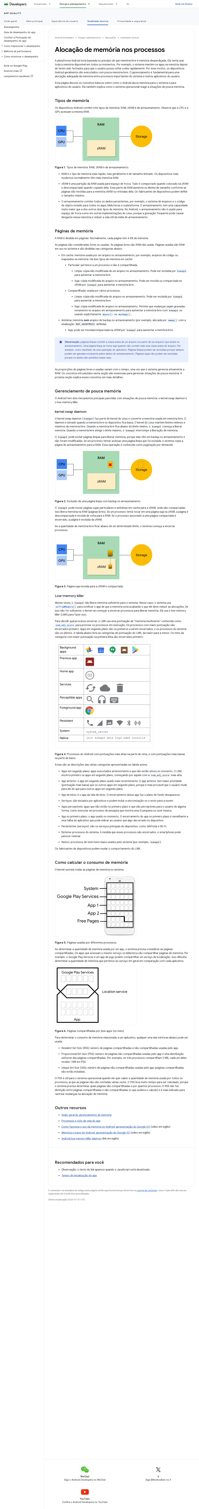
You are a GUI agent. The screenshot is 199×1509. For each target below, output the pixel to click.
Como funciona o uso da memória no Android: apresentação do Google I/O (105, 1127)
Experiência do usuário (65, 21)
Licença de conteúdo (146, 1190)
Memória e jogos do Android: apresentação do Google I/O (95, 1132)
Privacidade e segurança (131, 21)
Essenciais (40, 3)
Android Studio (184, 3)
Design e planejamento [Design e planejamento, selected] (73, 3)
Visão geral (10, 21)
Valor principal (34, 21)
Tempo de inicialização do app (79, 1175)
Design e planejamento (89, 37)
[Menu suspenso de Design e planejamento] (90, 4)
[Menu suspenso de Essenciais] (51, 4)
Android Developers (64, 37)
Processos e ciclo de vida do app (80, 1121)
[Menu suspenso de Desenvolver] (118, 4)
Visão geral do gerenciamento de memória (86, 1115)
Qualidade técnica (129, 37)
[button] (21, 46)
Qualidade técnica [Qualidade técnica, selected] (97, 21)
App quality (12, 13)
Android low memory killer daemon (81, 1138)
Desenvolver (106, 3)
